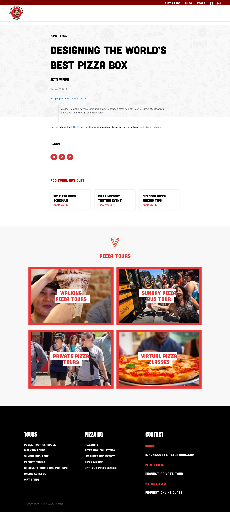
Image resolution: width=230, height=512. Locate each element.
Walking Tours (37, 451)
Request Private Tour (165, 473)
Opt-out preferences (104, 470)
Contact (211, 15)
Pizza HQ (166, 15)
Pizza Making (96, 464)
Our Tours (139, 15)
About (188, 15)
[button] (53, 157)
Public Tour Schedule (43, 445)
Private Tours (36, 464)
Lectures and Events (103, 457)
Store (201, 3)
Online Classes (37, 477)
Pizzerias (93, 445)
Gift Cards (173, 3)
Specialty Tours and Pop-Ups (50, 470)
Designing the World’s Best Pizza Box (68, 98)
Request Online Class (165, 492)
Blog (188, 3)
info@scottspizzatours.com (172, 454)
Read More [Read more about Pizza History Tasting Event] (105, 204)
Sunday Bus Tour (39, 457)
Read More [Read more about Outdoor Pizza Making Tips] (149, 204)
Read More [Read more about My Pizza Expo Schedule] (60, 204)
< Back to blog (60, 36)
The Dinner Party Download (86, 127)
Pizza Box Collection (103, 451)
